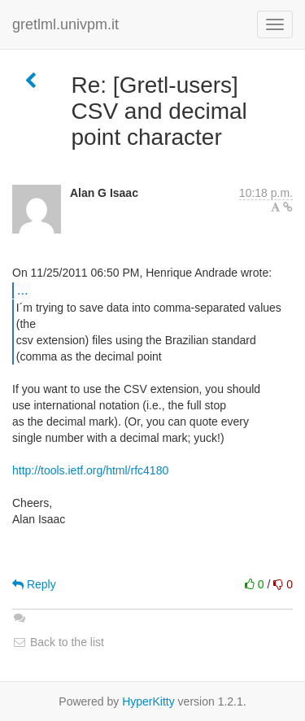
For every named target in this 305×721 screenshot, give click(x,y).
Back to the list (58, 642)
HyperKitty (148, 701)
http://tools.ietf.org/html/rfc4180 (90, 470)
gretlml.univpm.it (65, 24)
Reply (34, 584)
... (22, 289)
